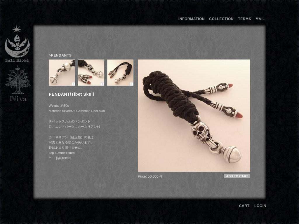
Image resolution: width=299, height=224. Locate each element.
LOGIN (260, 206)
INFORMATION (191, 19)
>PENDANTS (60, 55)
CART (244, 206)
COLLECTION (221, 19)
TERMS (244, 19)
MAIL (260, 19)
